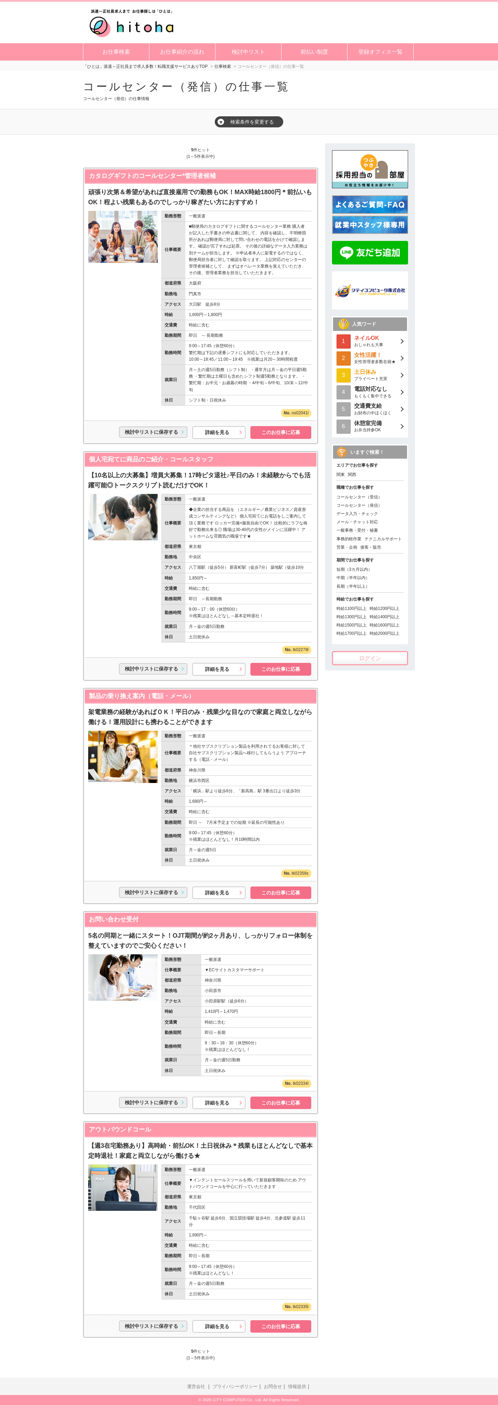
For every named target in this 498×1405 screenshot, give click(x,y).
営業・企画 (346, 547)
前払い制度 (314, 52)
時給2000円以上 (385, 633)
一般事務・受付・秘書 (357, 530)
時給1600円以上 (385, 625)
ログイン (370, 658)
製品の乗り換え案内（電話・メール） (142, 696)
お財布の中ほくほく (370, 408)
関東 (340, 474)
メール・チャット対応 (357, 522)
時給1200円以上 (385, 608)
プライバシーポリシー (235, 1386)
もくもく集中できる (370, 391)
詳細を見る (217, 432)
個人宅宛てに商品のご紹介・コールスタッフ (151, 459)
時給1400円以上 (385, 616)
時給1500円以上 (351, 625)
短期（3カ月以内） (354, 569)
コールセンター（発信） (359, 505)
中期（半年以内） (353, 577)
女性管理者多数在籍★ (370, 357)
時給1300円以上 (351, 616)
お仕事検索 (116, 52)
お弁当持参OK (370, 426)
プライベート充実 (370, 374)
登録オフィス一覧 (380, 52)
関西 (352, 474)
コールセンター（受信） (359, 497)
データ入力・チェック (357, 513)
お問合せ (273, 1386)
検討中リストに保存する (151, 432)
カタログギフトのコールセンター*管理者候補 (152, 175)
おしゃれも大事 (370, 340)
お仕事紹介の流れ (182, 52)
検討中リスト (248, 52)
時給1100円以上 (351, 608)
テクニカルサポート (383, 539)
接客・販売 (370, 547)
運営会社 (196, 1386)
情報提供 (297, 1386)
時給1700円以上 (351, 633)
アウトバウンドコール (120, 1129)
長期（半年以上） (353, 586)
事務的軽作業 (348, 539)
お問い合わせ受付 (114, 919)
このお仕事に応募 (280, 432)
